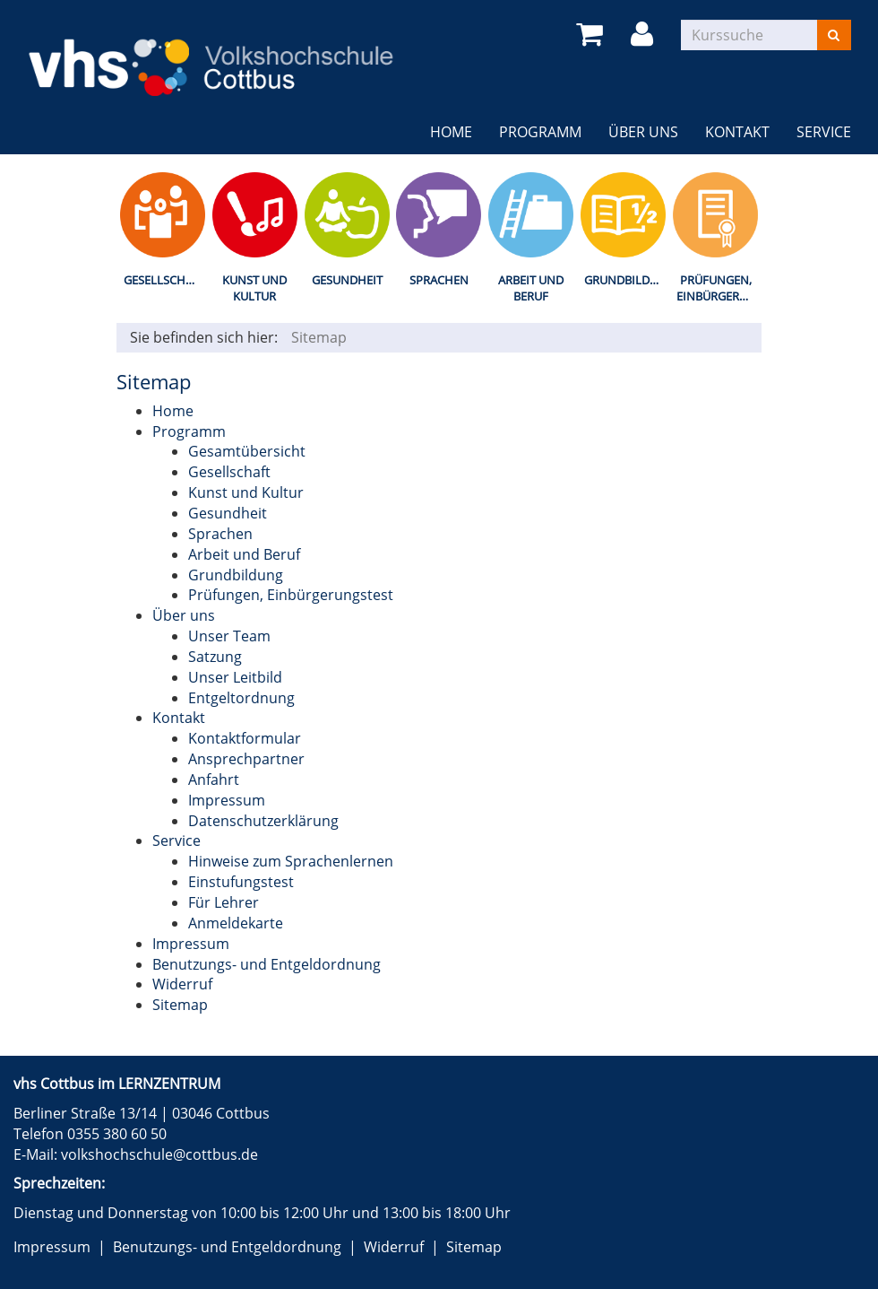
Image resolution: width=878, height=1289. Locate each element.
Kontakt (737, 132)
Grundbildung (626, 280)
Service (823, 132)
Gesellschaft (164, 280)
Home (451, 132)
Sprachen (439, 280)
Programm (540, 132)
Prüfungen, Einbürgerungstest (719, 288)
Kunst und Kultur (254, 288)
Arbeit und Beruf (531, 288)
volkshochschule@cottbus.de (159, 1154)
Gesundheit (347, 280)
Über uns (643, 132)
